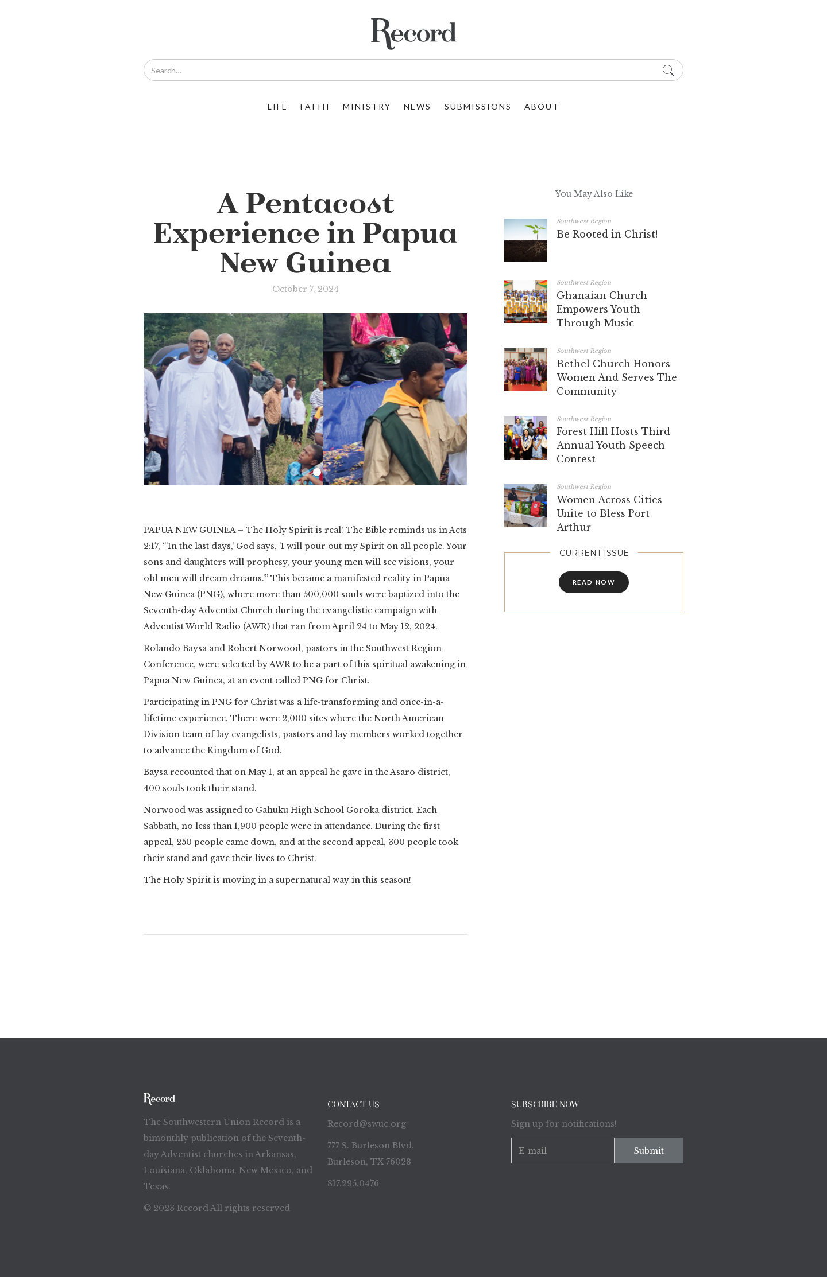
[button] (294, 472)
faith (315, 106)
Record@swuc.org (366, 1124)
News (417, 106)
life (278, 106)
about (541, 106)
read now (594, 582)
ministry (367, 106)
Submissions (478, 106)
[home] (413, 34)
